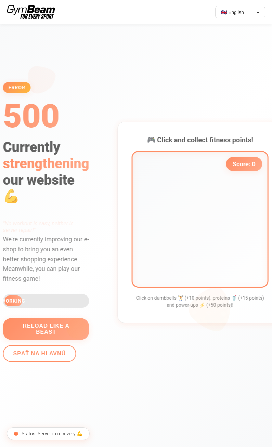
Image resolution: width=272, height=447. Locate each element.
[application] (202, 219)
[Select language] (240, 12)
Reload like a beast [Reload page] (43, 329)
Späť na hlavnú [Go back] (37, 353)
